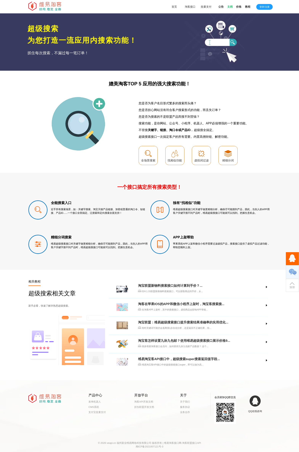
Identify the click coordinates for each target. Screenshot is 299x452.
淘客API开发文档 (143, 401)
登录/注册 (264, 7)
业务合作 (185, 412)
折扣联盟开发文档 (144, 407)
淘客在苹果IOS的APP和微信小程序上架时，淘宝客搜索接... (181, 304)
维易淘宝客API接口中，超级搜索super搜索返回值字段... (179, 359)
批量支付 (206, 6)
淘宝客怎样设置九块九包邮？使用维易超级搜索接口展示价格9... (184, 341)
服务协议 (185, 407)
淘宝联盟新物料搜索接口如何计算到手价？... (170, 286)
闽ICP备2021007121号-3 (149, 446)
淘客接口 (190, 6)
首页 (174, 6)
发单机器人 (94, 401)
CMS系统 (93, 407)
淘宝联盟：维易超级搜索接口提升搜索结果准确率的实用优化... (183, 322)
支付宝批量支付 (97, 412)
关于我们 (185, 401)
